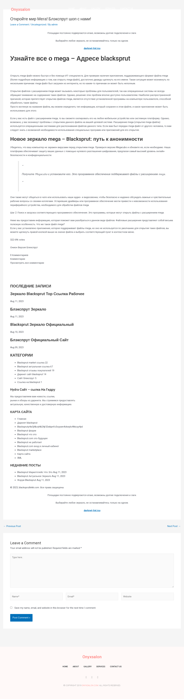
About (83, 8)
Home (72, 8)
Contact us (126, 8)
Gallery (95, 8)
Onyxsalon (21, 9)
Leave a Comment (19, 24)
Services (110, 8)
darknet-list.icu (92, 48)
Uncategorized (38, 24)
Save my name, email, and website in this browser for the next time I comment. (55, 609)
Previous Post (12, 526)
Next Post (174, 526)
